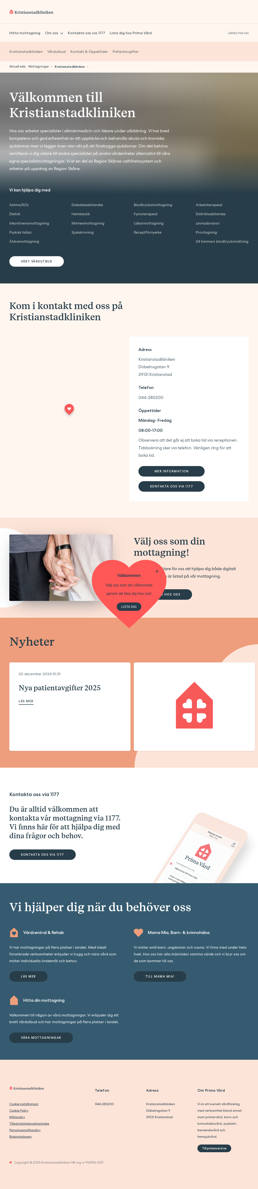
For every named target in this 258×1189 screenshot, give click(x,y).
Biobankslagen (20, 1136)
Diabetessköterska (87, 204)
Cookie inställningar (23, 1104)
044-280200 (150, 397)
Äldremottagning (24, 241)
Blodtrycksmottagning (153, 204)
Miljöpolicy (17, 1117)
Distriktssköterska (211, 213)
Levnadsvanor (208, 223)
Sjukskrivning (83, 232)
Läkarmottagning (149, 223)
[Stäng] (157, 571)
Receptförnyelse (148, 232)
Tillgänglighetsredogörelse (29, 1123)
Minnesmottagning (88, 223)
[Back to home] (31, 12)
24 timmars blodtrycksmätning (222, 241)
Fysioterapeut (146, 213)
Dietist (14, 213)
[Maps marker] (69, 411)
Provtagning (206, 232)
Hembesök (81, 213)
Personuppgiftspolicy (25, 1130)
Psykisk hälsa (20, 232)
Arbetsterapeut (209, 204)
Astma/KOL (19, 204)
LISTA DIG (129, 607)
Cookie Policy (18, 1110)
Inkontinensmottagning (29, 223)
